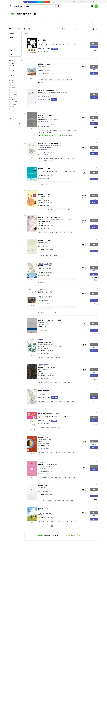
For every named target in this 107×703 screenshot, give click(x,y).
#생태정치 (47, 357)
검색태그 (13, 70)
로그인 (78, 1)
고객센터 (96, 1)
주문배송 (87, 1)
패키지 (12, 106)
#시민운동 (57, 158)
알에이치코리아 (41, 46)
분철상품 (13, 99)
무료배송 (13, 87)
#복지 (46, 330)
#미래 (60, 279)
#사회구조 (41, 182)
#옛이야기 (51, 382)
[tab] (18, 23)
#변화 (55, 500)
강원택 (39, 490)
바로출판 (53, 2)
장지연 (50, 467)
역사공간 (40, 491)
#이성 (69, 477)
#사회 (67, 500)
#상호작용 (63, 182)
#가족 (75, 521)
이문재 (39, 245)
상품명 (12, 63)
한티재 (39, 443)
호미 (39, 246)
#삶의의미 (68, 130)
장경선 (39, 513)
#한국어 (40, 209)
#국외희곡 (51, 477)
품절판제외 (13, 104)
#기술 (64, 279)
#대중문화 (45, 477)
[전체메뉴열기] (10, 6)
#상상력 (71, 521)
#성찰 (67, 79)
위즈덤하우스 (41, 373)
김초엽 (39, 268)
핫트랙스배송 (14, 90)
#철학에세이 (41, 452)
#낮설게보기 (46, 209)
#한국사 (44, 500)
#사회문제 (41, 330)
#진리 (65, 477)
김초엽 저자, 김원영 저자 (43, 393)
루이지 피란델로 (41, 467)
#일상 (40, 454)
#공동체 (50, 160)
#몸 (52, 279)
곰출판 (39, 200)
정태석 (39, 171)
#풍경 (56, 382)
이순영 (49, 296)
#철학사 (56, 232)
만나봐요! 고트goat (44, 82)
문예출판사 (40, 298)
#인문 (46, 79)
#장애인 (68, 279)
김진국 (39, 441)
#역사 (40, 500)
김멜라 (46, 416)
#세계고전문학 (42, 130)
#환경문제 (41, 357)
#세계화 (46, 184)
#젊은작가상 (41, 427)
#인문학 (47, 452)
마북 (39, 149)
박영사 (39, 324)
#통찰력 (60, 232)
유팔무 (66, 171)
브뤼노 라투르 (41, 346)
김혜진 (66, 416)
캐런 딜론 (64, 44)
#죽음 (64, 130)
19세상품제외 (14, 94)
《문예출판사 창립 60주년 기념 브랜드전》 (48, 312)
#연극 (56, 477)
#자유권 (72, 158)
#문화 (68, 182)
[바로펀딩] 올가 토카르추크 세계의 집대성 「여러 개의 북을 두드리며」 (54, 135)
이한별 (39, 95)
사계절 (39, 270)
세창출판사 (40, 70)
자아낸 (39, 96)
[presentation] (18, 23)
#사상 (71, 232)
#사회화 (57, 182)
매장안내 (92, 1)
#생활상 (60, 382)
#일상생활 (73, 182)
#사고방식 (58, 209)
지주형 (46, 171)
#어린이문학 (41, 521)
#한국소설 (47, 427)
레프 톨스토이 (41, 296)
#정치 (59, 500)
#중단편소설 (53, 427)
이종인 (39, 44)
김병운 (53, 416)
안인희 (50, 221)
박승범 (46, 513)
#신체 (56, 279)
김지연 (60, 416)
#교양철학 (41, 79)
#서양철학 (51, 232)
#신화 (46, 382)
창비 (39, 121)
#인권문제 (46, 158)
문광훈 (39, 69)
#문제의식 (58, 79)
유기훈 (46, 147)
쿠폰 (12, 82)
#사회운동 (41, 184)
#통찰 (44, 132)
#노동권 (62, 158)
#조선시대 (41, 382)
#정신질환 (64, 452)
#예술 (63, 79)
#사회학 (40, 158)
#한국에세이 (41, 255)
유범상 (39, 147)
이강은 (54, 119)
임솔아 (39, 416)
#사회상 (65, 382)
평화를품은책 (41, 514)
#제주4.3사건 (59, 521)
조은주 (60, 171)
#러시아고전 (48, 130)
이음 (39, 348)
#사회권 (40, 160)
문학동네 (40, 418)
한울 (39, 173)
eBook (33, 2)
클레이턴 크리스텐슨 (48, 44)
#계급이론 (58, 357)
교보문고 (27, 2)
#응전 (71, 79)
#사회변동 (47, 182)
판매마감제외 (14, 101)
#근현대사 (50, 500)
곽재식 (39, 371)
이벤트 (12, 85)
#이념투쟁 (52, 357)
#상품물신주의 (51, 79)
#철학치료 (69, 452)
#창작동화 (53, 521)
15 (70, 526)
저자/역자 (13, 65)
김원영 (46, 268)
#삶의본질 (74, 130)
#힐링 (74, 452)
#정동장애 (58, 452)
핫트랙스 (47, 2)
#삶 (60, 130)
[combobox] (28, 6)
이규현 (59, 346)
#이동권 (45, 160)
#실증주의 (60, 477)
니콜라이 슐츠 (50, 346)
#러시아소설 (55, 130)
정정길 (39, 322)
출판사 (12, 68)
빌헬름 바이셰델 (41, 221)
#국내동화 (47, 521)
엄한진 (53, 171)
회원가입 (74, 1)
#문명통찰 (60, 255)
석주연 (39, 198)
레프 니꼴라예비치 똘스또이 (43, 119)
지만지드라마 (41, 468)
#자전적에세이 (48, 255)
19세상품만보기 (14, 92)
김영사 (39, 223)
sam (40, 2)
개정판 (12, 109)
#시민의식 (51, 158)
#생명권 (67, 158)
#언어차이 (64, 209)
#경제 (63, 500)
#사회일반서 (41, 279)
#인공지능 (69, 209)
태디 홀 (57, 44)
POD (12, 97)
